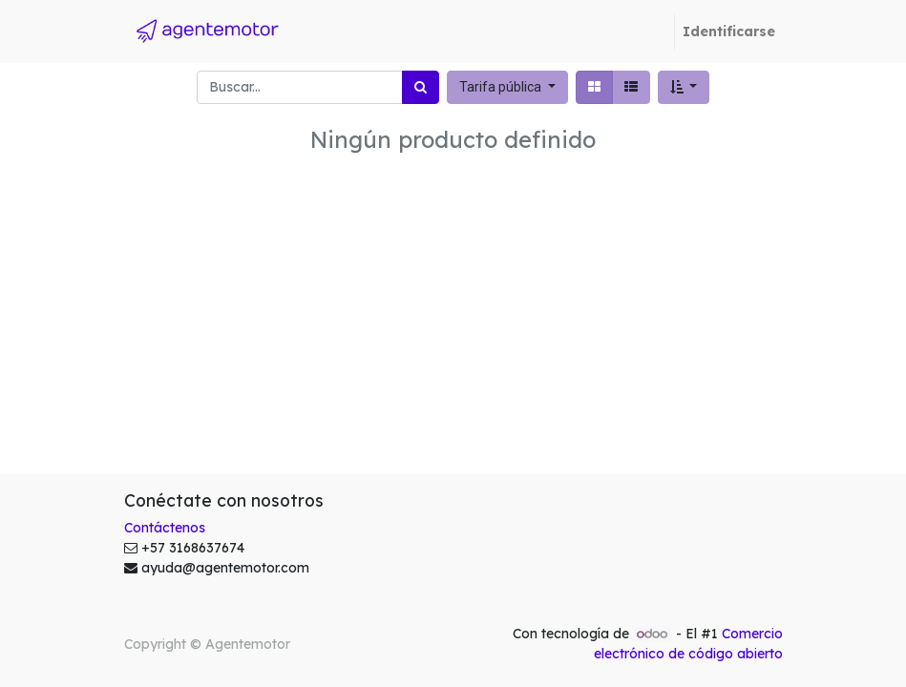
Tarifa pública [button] (501, 86)
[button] (684, 87)
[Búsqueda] (420, 87)
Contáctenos (164, 527)
